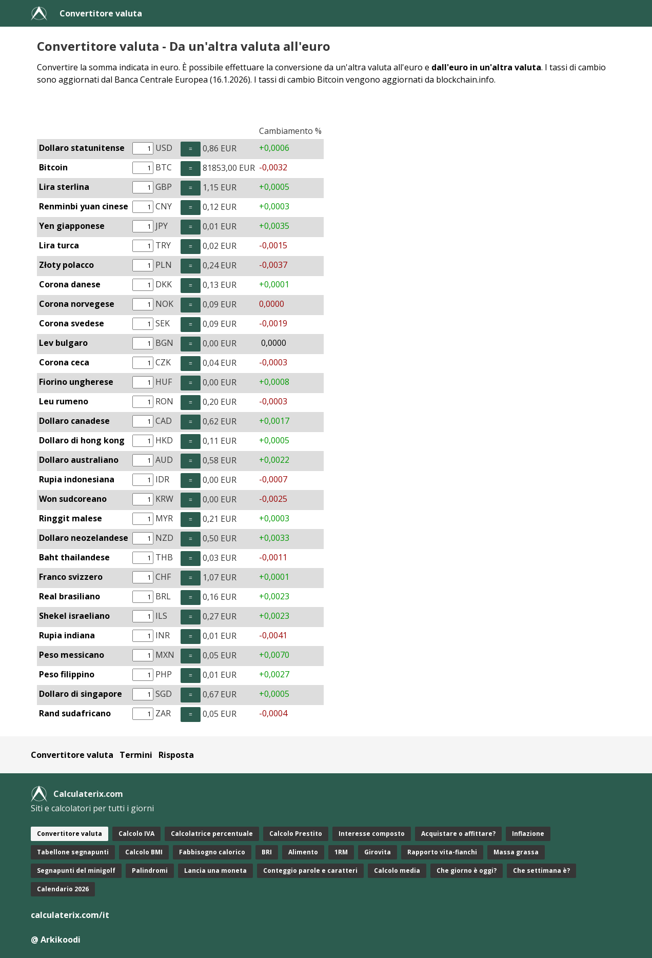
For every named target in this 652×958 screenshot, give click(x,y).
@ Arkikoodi (56, 939)
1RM (341, 852)
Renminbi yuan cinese (83, 206)
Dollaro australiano (78, 459)
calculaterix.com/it (70, 915)
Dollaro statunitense (82, 147)
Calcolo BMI (144, 852)
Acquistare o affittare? (458, 833)
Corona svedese (71, 323)
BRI (267, 852)
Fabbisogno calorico (212, 852)
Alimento (303, 852)
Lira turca (59, 245)
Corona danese (70, 284)
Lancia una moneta (215, 870)
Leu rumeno (63, 401)
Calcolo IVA (136, 833)
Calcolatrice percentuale (212, 833)
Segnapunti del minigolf (76, 870)
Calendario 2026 (63, 889)
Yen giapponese (72, 225)
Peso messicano (71, 654)
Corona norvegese (76, 303)
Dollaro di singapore (80, 693)
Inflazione (528, 833)
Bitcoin (53, 167)
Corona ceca (64, 362)
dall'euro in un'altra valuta (486, 67)
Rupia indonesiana (76, 479)
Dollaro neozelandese (83, 537)
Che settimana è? (541, 870)
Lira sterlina (64, 186)
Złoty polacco (66, 264)
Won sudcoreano (73, 498)
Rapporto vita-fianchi (442, 852)
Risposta (176, 754)
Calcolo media (397, 870)
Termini (136, 754)
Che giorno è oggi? (467, 870)
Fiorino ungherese (76, 381)
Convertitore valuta (101, 13)
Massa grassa (516, 852)
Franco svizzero (71, 576)
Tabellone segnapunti (73, 852)
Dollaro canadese (74, 420)
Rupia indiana (67, 635)
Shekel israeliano (74, 615)
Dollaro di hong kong (82, 440)
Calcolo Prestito (295, 833)
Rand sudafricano (75, 713)
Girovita (377, 852)
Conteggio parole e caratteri (310, 870)
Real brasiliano (69, 596)
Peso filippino (66, 674)
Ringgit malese (70, 518)
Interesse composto (372, 833)
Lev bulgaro (63, 342)
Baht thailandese (74, 557)
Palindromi (150, 870)
